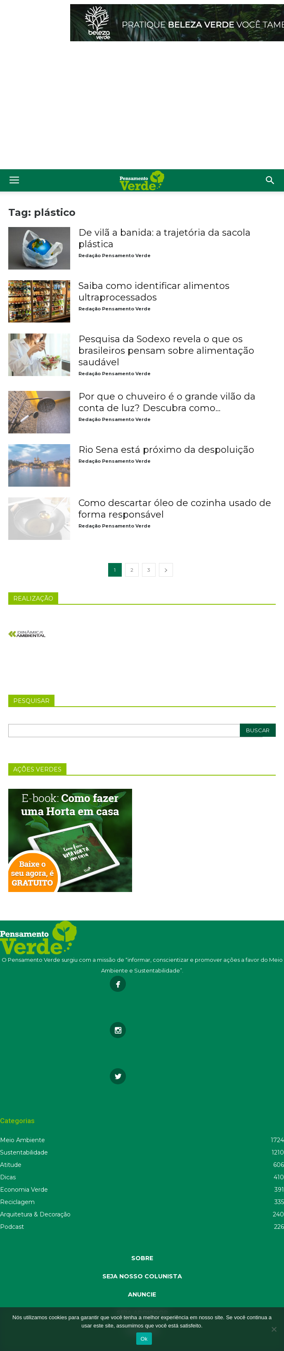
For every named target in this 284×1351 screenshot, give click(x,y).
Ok (143, 1339)
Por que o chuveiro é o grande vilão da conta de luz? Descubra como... (167, 402)
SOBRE (142, 1258)
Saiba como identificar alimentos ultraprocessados (154, 291)
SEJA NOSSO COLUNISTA (142, 1276)
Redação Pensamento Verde (114, 255)
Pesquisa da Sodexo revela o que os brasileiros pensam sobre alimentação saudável (166, 351)
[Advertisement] (142, 107)
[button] (270, 180)
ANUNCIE (142, 1294)
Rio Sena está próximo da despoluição (166, 449)
